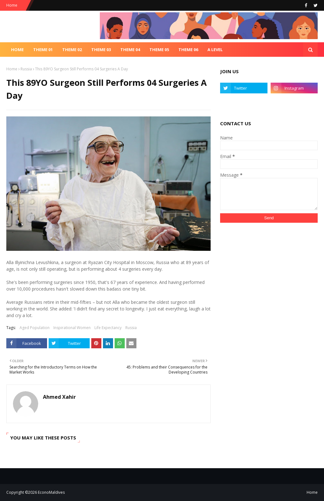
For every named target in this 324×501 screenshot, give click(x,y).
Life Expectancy (108, 327)
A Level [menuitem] (215, 49)
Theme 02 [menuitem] (72, 49)
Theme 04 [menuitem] (130, 49)
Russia (26, 69)
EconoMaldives (51, 492)
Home (11, 5)
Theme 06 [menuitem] (188, 49)
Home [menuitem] (17, 49)
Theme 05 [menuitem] (159, 49)
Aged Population (35, 327)
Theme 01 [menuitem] (43, 49)
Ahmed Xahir (59, 396)
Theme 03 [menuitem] (101, 49)
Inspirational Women (72, 327)
